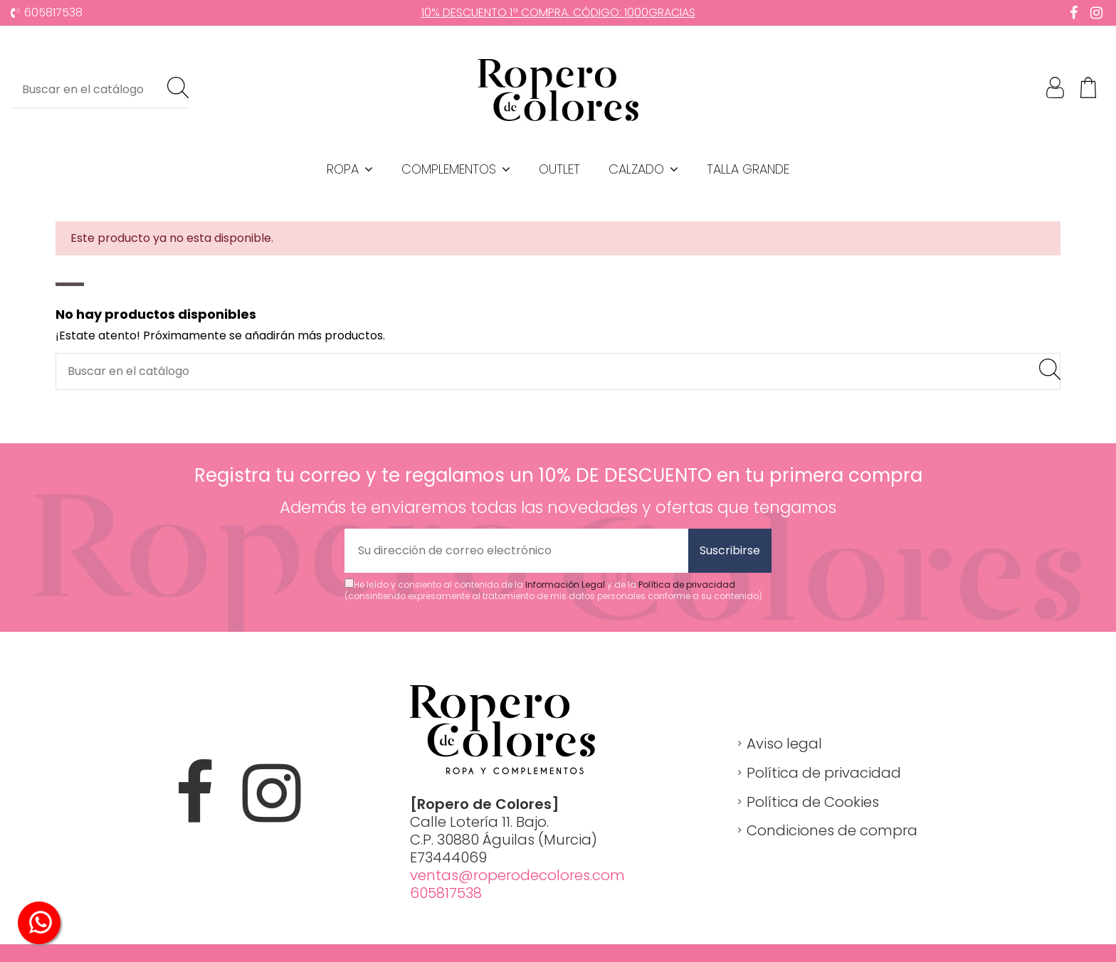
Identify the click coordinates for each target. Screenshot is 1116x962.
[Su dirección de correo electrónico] (516, 551)
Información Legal (565, 584)
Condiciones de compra (832, 830)
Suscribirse (730, 550)
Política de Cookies (813, 802)
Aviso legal (784, 743)
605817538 (53, 12)
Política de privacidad (686, 584)
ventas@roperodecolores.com (517, 875)
